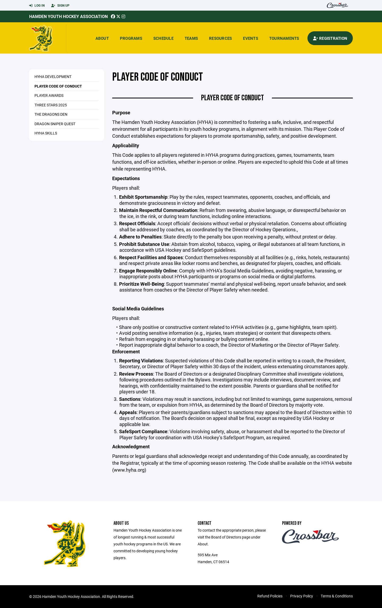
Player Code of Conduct (58, 86)
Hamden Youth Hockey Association (68, 16)
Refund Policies (270, 595)
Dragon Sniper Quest (54, 123)
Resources (220, 38)
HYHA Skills (45, 133)
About (102, 38)
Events (250, 38)
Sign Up (60, 5)
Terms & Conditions (337, 595)
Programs (131, 38)
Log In (37, 5)
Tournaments (284, 38)
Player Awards (48, 95)
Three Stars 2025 (50, 104)
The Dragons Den (50, 114)
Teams (191, 38)
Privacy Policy (301, 595)
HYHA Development (52, 76)
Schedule (163, 38)
